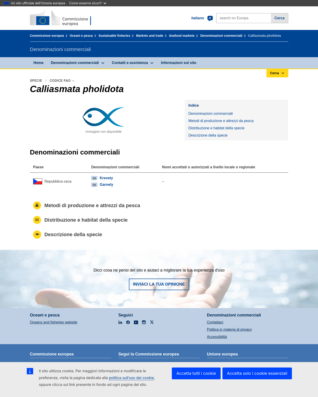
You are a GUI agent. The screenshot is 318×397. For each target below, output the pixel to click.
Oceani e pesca (81, 35)
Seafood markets (182, 35)
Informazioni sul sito (178, 63)
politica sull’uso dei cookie (131, 377)
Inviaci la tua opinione (159, 284)
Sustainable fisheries (114, 35)
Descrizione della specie (208, 135)
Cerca (279, 18)
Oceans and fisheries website (53, 322)
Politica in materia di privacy (229, 329)
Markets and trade (149, 35)
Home (39, 63)
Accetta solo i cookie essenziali (257, 373)
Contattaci (215, 322)
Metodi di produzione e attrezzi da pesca (221, 121)
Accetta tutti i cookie (196, 373)
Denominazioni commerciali (221, 35)
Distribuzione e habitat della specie (216, 128)
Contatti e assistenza (130, 63)
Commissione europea (47, 35)
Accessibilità (217, 337)
